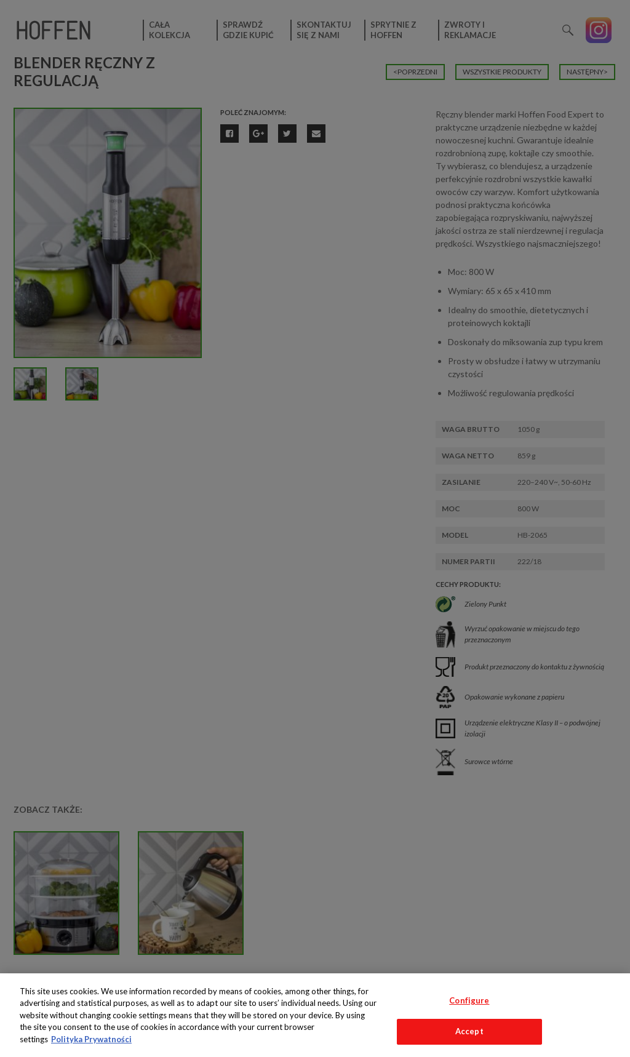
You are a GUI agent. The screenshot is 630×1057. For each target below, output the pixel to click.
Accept (469, 1031)
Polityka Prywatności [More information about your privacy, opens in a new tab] (91, 1039)
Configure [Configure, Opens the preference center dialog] (469, 1000)
